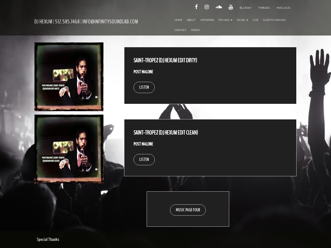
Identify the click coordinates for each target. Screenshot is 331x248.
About (191, 20)
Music (242, 20)
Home (178, 20)
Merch (195, 30)
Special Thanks (48, 239)
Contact (180, 30)
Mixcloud (283, 7)
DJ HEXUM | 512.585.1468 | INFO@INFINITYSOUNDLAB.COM (86, 21)
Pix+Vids (225, 20)
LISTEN (144, 87)
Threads (264, 7)
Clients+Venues (274, 20)
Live (255, 20)
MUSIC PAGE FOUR (188, 210)
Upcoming (207, 20)
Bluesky (245, 7)
